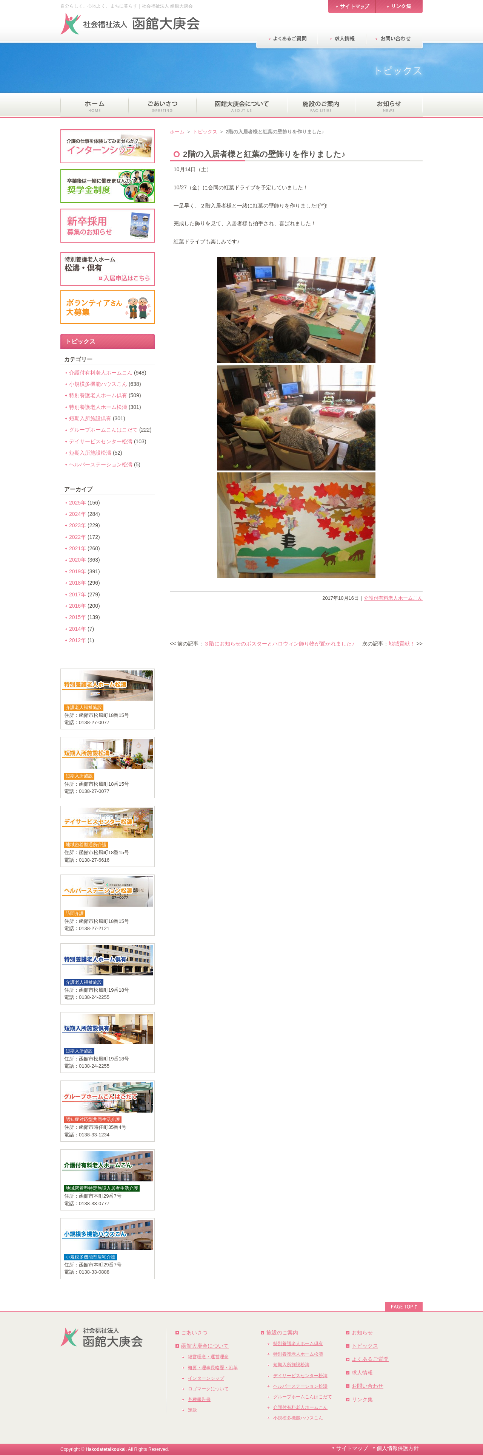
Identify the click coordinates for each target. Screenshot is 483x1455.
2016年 (77, 606)
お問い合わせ (367, 1386)
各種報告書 (199, 1399)
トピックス (205, 132)
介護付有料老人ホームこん (393, 598)
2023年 (77, 525)
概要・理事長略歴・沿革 (213, 1367)
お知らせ (362, 1333)
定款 (192, 1410)
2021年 (77, 548)
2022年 (77, 537)
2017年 (77, 594)
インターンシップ (206, 1378)
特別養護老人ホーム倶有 (98, 395)
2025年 (77, 503)
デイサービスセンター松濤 (100, 441)
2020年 (77, 560)
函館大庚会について (205, 1346)
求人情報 (362, 1373)
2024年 (77, 514)
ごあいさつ (194, 1333)
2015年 (77, 617)
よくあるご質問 (370, 1359)
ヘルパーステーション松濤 (100, 464)
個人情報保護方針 (398, 1448)
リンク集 (362, 1399)
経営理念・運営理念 (208, 1356)
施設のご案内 (282, 1333)
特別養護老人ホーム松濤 (98, 407)
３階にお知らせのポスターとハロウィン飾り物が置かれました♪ (279, 644)
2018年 (77, 583)
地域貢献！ (402, 644)
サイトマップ (352, 1448)
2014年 (77, 629)
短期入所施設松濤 (90, 453)
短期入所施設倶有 (90, 418)
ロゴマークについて (208, 1389)
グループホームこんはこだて (103, 430)
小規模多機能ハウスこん (98, 384)
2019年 (77, 571)
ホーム (177, 132)
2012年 (77, 640)
